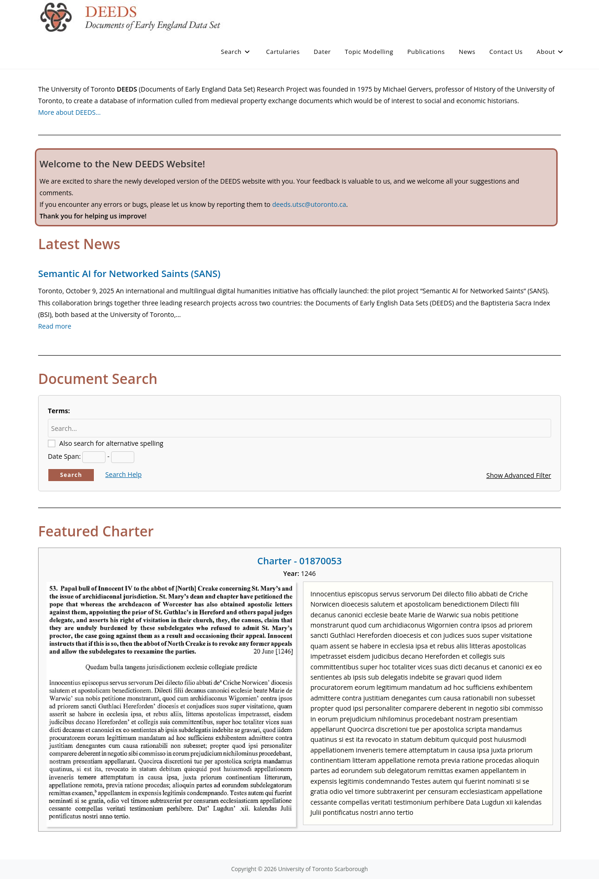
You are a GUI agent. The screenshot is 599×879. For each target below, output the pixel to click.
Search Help (123, 474)
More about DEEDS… (69, 112)
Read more (54, 326)
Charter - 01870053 (299, 561)
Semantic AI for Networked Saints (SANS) (129, 273)
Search (71, 475)
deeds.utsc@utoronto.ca (309, 204)
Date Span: (64, 456)
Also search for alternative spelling (111, 443)
